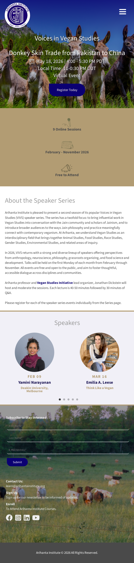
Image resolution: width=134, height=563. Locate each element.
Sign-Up (12, 492)
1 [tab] (60, 400)
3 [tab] (68, 400)
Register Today (67, 90)
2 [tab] (64, 400)
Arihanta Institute (48, 552)
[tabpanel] (34, 363)
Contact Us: (14, 481)
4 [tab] (73, 400)
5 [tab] (77, 400)
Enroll (10, 504)
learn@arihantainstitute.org (25, 486)
